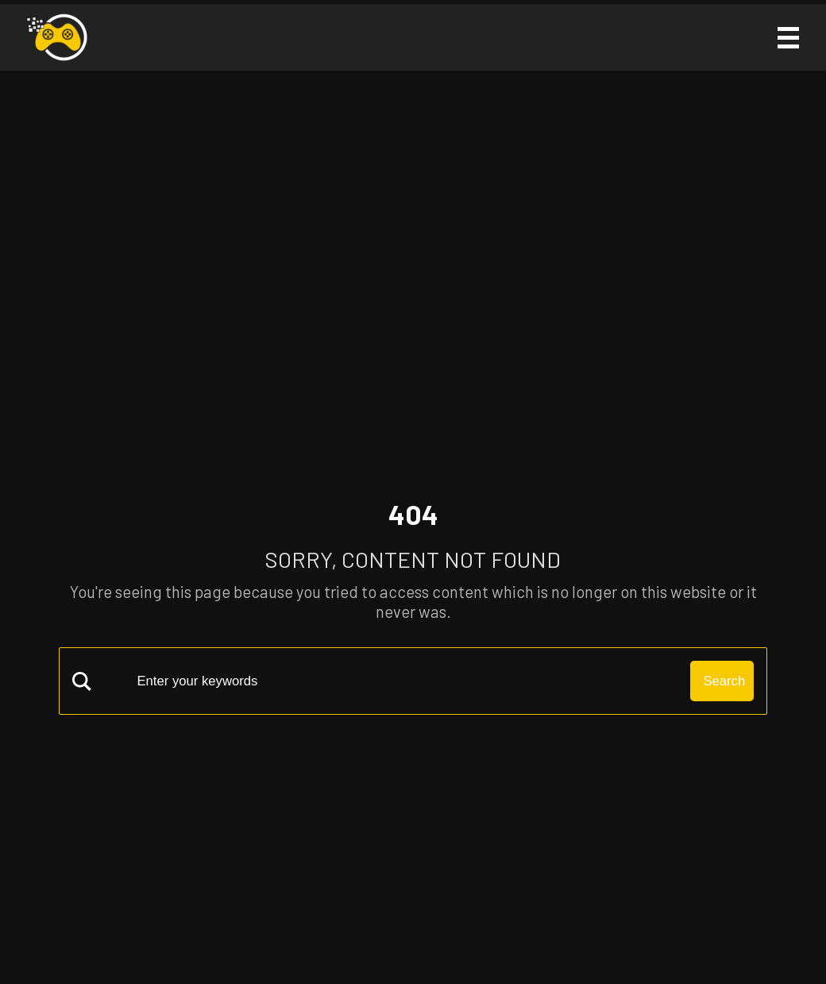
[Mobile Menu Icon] (787, 37)
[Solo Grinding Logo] (57, 37)
